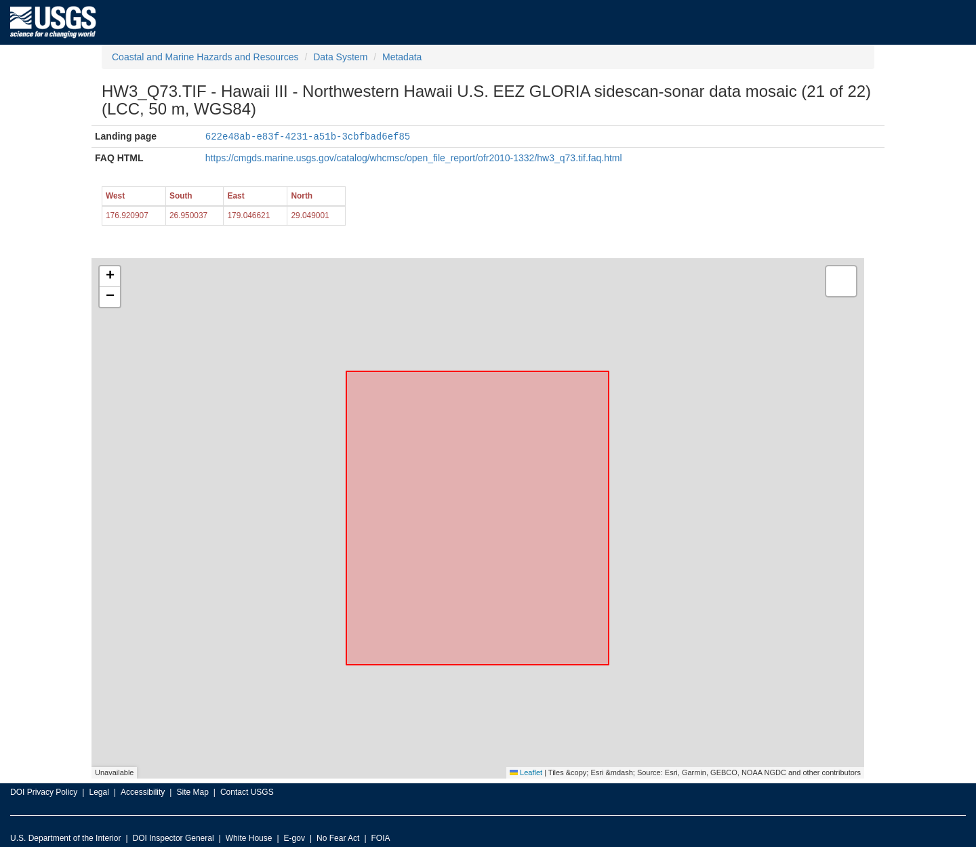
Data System (340, 56)
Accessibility (143, 791)
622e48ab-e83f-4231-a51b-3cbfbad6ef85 (307, 135)
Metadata (402, 56)
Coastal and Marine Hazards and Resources (205, 56)
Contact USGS (247, 791)
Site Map (192, 791)
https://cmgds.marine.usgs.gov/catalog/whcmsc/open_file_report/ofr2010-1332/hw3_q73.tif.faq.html (413, 157)
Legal (98, 791)
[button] (110, 276)
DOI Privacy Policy (43, 791)
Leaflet (526, 772)
